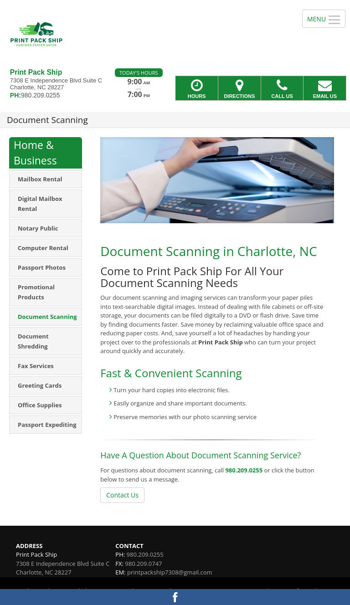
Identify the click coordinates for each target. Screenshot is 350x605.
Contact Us (122, 495)
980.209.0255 (243, 470)
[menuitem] (46, 179)
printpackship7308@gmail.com (169, 572)
